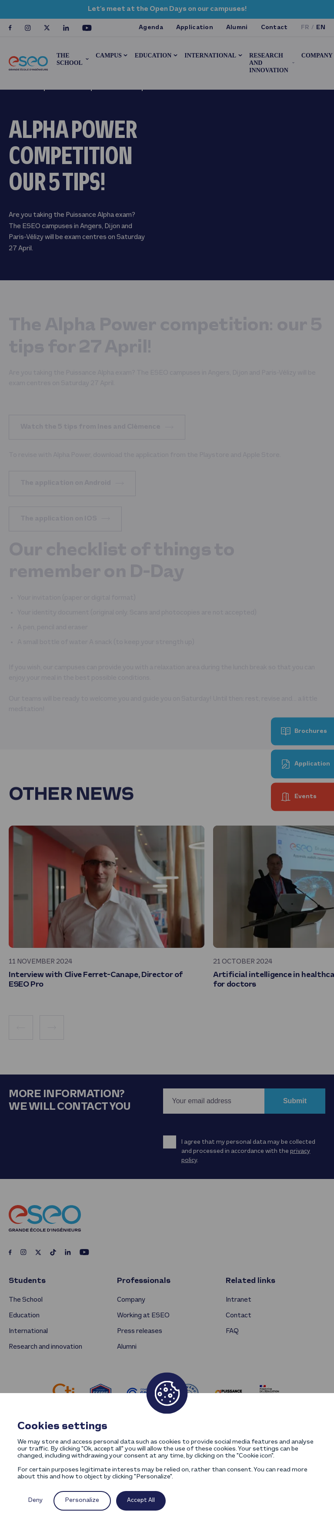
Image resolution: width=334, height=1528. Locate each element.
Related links (250, 1281)
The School (70, 59)
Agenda (151, 27)
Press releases (139, 1331)
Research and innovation (268, 63)
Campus (109, 55)
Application (194, 27)
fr (305, 27)
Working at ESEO (143, 1316)
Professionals (143, 1281)
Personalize (82, 1500)
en (320, 27)
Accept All (141, 1500)
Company (131, 1300)
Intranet (238, 1300)
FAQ (232, 1331)
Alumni (237, 27)
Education (153, 55)
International (210, 55)
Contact (274, 27)
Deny (35, 1500)
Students (27, 1281)
